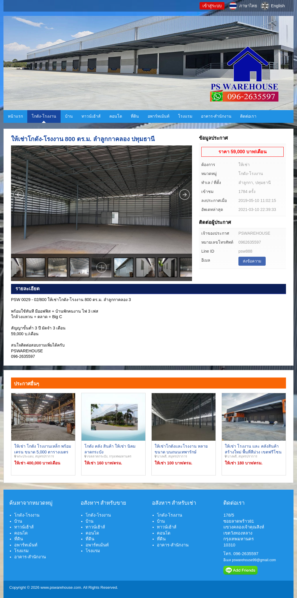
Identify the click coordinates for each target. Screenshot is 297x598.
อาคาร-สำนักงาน (216, 116)
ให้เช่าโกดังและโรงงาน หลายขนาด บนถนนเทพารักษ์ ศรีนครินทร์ (181, 452)
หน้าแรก (15, 116)
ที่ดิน (135, 116)
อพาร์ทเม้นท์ (158, 116)
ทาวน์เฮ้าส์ (91, 116)
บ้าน (69, 116)
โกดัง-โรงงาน (44, 116)
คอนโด (115, 116)
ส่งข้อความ (252, 261)
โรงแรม (185, 116)
